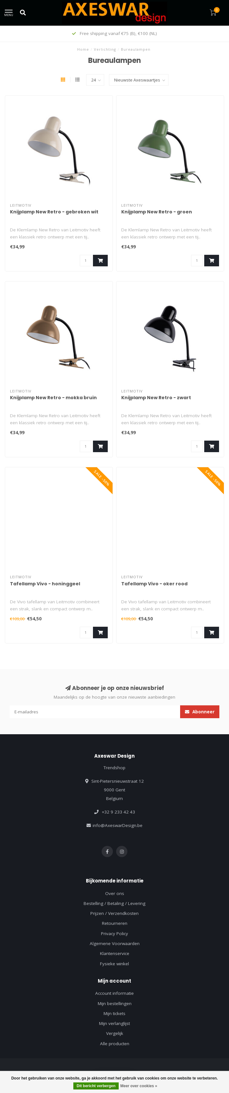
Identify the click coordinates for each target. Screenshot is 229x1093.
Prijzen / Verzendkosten (114, 913)
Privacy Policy (114, 933)
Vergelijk (114, 1033)
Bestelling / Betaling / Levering (114, 903)
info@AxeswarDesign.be (117, 825)
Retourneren (114, 923)
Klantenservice (114, 953)
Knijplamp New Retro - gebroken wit (54, 212)
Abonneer (200, 712)
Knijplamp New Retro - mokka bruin (53, 397)
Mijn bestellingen (115, 1003)
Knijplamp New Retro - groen (156, 212)
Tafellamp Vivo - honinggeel (45, 584)
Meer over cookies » (138, 1086)
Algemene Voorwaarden (115, 943)
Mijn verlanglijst (114, 1023)
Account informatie (114, 993)
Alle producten (114, 1043)
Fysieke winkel (114, 964)
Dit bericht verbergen (96, 1086)
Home (83, 49)
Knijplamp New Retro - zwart (156, 397)
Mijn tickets (114, 1013)
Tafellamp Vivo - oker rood (154, 584)
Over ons (114, 893)
